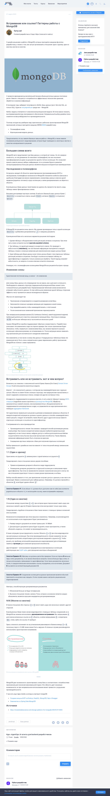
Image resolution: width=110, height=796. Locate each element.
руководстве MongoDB (44, 401)
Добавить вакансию (63, 778)
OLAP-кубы (23, 550)
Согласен (101, 792)
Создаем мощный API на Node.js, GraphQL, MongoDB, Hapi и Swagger (34, 698)
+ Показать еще (83, 66)
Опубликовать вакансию (90, 70)
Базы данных (24, 721)
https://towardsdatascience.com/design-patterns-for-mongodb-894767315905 (36, 710)
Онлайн (16, 737)
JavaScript (11, 721)
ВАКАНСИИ (81, 48)
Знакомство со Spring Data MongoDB (23, 701)
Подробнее (84, 41)
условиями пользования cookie (15, 793)
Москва (86, 62)
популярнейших (27, 107)
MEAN (44, 125)
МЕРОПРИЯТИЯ (11, 730)
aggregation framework (21, 409)
